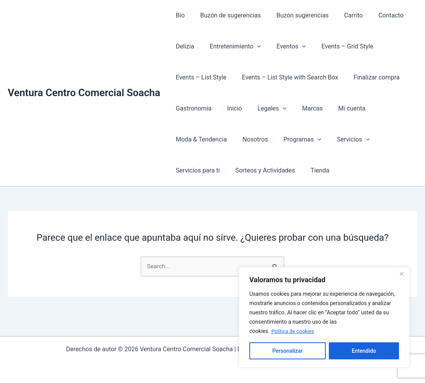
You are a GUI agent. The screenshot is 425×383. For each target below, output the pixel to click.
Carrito (342, 15)
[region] (324, 317)
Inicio (229, 108)
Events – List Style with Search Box (285, 77)
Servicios (342, 139)
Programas (295, 139)
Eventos (283, 46)
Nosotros (250, 139)
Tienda (312, 170)
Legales (264, 108)
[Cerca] (401, 274)
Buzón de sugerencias (225, 15)
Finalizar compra (369, 77)
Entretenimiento (230, 46)
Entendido (364, 351)
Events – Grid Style (337, 46)
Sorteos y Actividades (260, 170)
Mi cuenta (337, 108)
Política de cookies (294, 331)
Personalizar (287, 351)
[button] (252, 46)
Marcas (301, 108)
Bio (178, 15)
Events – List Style (199, 77)
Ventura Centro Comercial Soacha (84, 92)
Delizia (183, 46)
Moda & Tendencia (199, 139)
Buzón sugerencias (295, 15)
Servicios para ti (196, 170)
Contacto (377, 15)
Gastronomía (192, 108)
